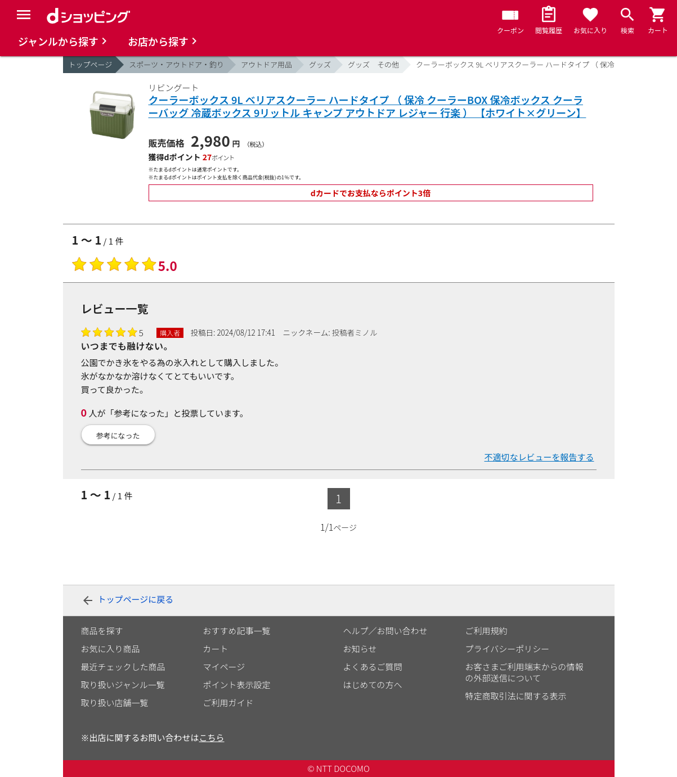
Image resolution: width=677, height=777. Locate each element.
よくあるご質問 (372, 666)
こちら (212, 737)
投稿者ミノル (355, 332)
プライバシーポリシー (507, 648)
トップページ (91, 64)
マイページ (224, 666)
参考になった (118, 435)
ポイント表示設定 (237, 684)
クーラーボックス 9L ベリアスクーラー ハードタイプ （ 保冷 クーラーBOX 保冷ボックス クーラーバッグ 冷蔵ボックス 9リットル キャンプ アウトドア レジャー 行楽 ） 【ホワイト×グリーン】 (367, 106)
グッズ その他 (373, 64)
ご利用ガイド (228, 702)
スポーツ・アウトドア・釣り (176, 64)
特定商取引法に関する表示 (516, 696)
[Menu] (23, 14)
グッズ (320, 64)
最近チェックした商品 (123, 666)
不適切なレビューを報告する (539, 457)
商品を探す (102, 630)
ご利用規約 (486, 630)
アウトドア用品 (266, 64)
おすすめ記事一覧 (237, 630)
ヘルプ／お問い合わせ (385, 630)
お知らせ (360, 648)
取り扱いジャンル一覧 (123, 684)
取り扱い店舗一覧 (115, 702)
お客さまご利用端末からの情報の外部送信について (524, 672)
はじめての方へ (372, 684)
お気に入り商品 (110, 648)
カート (215, 648)
